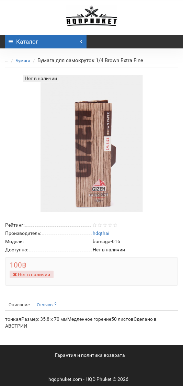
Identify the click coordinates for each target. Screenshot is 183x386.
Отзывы (47, 304)
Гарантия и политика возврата (90, 355)
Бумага (22, 60)
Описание (19, 304)
